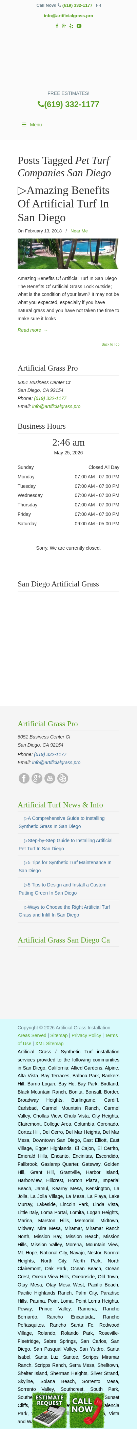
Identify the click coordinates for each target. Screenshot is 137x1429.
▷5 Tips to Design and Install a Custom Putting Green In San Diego (62, 889)
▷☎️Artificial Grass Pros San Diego (68, 61)
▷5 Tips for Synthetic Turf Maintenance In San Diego (65, 866)
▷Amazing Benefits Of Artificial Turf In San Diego (64, 204)
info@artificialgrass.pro (68, 15)
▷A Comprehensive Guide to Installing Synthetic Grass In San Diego (61, 822)
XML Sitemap (49, 1043)
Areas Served (32, 1035)
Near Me (79, 230)
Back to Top (110, 344)
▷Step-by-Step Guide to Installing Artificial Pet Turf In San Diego (66, 844)
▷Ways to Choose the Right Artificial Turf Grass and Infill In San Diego (64, 911)
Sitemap (58, 1035)
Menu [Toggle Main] (31, 124)
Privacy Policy (86, 1035)
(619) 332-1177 (77, 5)
